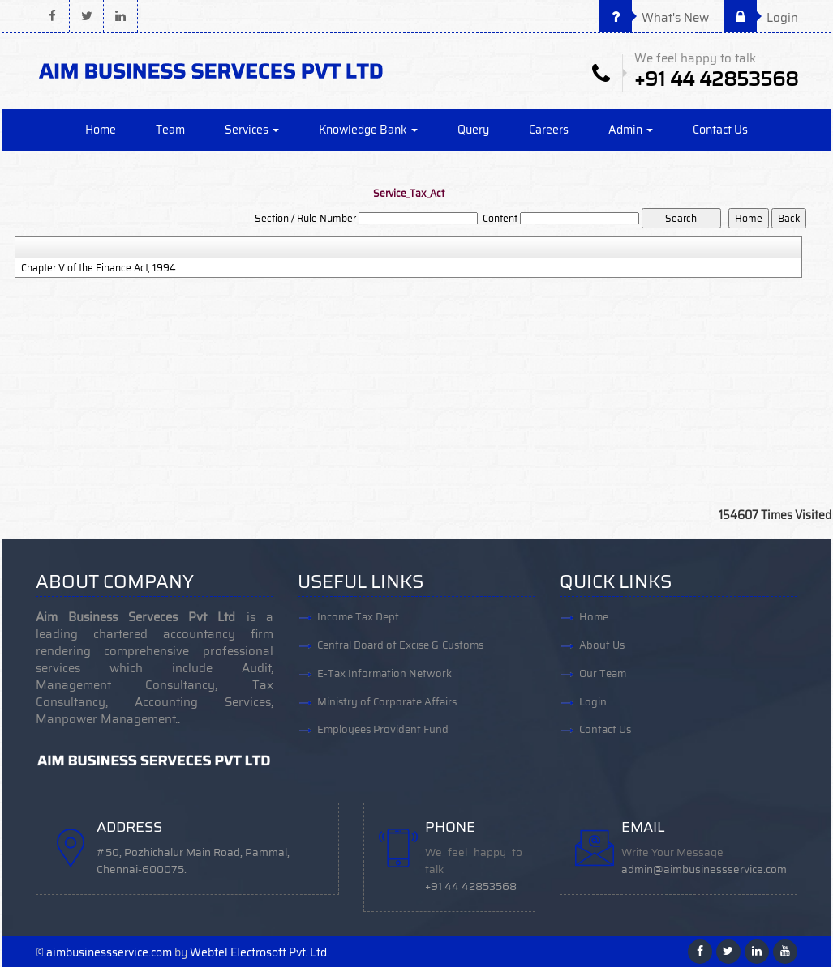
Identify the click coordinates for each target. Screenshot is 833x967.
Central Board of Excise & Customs (400, 645)
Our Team (602, 673)
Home (100, 129)
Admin (630, 129)
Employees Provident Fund (383, 730)
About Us (602, 645)
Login (761, 18)
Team (170, 129)
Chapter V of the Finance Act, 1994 (98, 268)
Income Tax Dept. (359, 616)
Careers (549, 129)
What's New (654, 18)
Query (473, 129)
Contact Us (720, 129)
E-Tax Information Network (384, 673)
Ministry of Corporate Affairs (387, 701)
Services (252, 129)
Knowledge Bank (368, 129)
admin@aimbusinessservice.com (704, 869)
